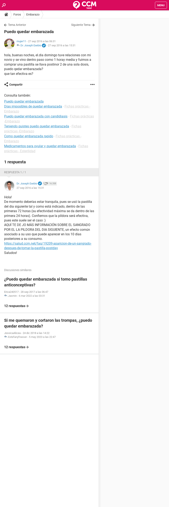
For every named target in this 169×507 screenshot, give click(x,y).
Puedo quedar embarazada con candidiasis (35, 116)
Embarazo (33, 14)
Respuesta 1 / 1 (15, 172)
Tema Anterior (17, 24)
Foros (17, 14)
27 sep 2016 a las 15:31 (62, 45)
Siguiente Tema (81, 24)
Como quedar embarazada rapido (28, 136)
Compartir (16, 84)
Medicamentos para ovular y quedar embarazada (40, 146)
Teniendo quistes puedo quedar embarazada (36, 126)
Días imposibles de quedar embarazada (33, 106)
